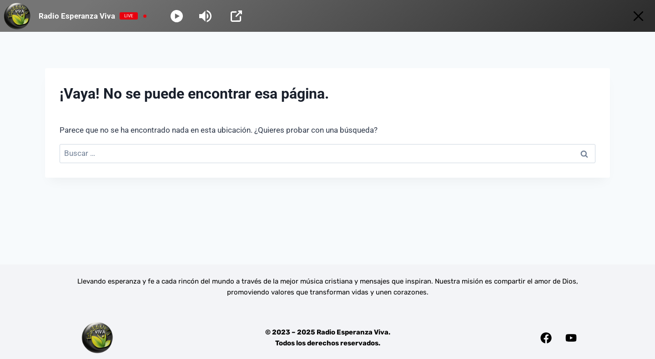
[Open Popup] (236, 16)
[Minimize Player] (638, 16)
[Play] (176, 16)
